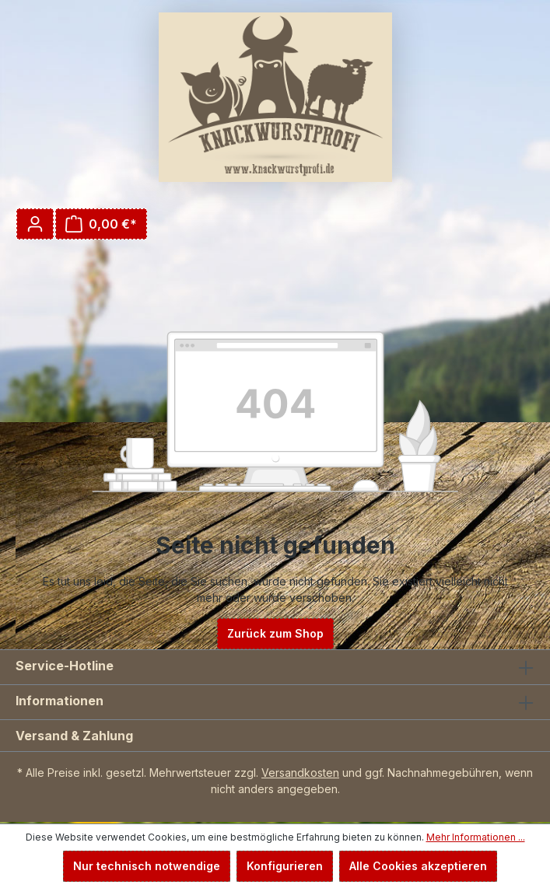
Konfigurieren (285, 865)
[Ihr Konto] (35, 223)
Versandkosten (300, 772)
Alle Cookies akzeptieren (418, 865)
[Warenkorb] (101, 223)
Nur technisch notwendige (146, 865)
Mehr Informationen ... (475, 837)
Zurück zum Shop (275, 633)
